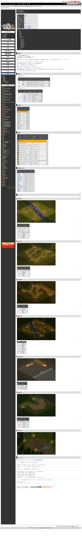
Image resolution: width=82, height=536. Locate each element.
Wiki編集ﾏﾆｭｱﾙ (5, 81)
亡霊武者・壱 (19, 176)
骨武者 (3, 180)
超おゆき (4, 171)
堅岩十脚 (18, 173)
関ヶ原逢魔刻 (29, 27)
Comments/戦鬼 (5, 111)
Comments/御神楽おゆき (6, 125)
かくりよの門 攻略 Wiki (72, 2)
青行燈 (3, 182)
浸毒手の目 (4, 166)
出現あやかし (22, 36)
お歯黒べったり (5, 155)
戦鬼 (3, 137)
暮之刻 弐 (22, 40)
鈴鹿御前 (4, 152)
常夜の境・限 (4, 161)
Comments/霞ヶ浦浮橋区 (6, 94)
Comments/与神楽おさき (6, 122)
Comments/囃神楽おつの (6, 121)
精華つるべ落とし (20, 186)
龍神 (3, 140)
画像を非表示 (40, 459)
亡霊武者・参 (19, 179)
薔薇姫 (3, 174)
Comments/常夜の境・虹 (6, 97)
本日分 (7, 82)
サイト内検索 (62, 3)
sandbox (4, 80)
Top (2, 7)
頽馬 (3, 148)
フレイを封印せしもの (6, 141)
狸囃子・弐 (4, 158)
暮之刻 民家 (23, 44)
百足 (3, 136)
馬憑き (18, 183)
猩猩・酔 (4, 164)
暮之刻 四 (22, 43)
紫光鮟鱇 (18, 189)
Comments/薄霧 (5, 119)
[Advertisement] (8, 16)
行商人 (21, 34)
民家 (24, 96)
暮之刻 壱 (22, 39)
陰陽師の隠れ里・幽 (5, 131)
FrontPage (4, 114)
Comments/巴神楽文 (6, 124)
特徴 (20, 31)
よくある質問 (5, 34)
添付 (15, 3)
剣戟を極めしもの (5, 149)
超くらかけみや (5, 168)
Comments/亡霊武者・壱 (6, 88)
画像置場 (4, 78)
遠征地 (25, 15)
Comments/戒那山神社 (6, 99)
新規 (13, 3)
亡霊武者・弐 (19, 178)
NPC (3, 105)
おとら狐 (18, 175)
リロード (7, 3)
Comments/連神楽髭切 (6, 126)
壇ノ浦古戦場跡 (5, 142)
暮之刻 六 (22, 47)
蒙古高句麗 (4, 157)
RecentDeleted (5, 106)
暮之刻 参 (22, 42)
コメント (21, 48)
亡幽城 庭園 (4, 146)
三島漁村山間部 (5, 177)
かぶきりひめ (4, 160)
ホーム (3, 3)
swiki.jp (40, 527)
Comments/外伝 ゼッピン (7, 93)
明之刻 (40, 160)
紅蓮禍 (3, 185)
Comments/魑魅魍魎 (6, 116)
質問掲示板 (4, 35)
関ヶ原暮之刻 (20, 11)
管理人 (4, 77)
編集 (10, 3)
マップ (21, 38)
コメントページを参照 (33, 459)
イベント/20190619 (5, 153)
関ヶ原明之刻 (21, 69)
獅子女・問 (4, 175)
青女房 (18, 181)
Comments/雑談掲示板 (6, 109)
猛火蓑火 (18, 184)
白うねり (4, 169)
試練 (20, 35)
